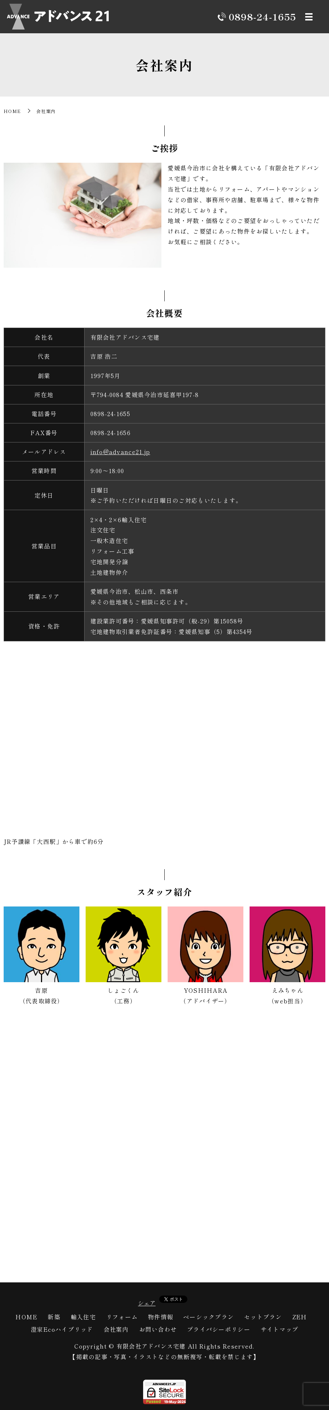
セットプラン (263, 1316)
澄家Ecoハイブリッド (62, 1329)
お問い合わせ (158, 1329)
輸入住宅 (83, 1316)
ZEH (299, 1316)
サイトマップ (280, 1329)
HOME (12, 111)
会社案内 (116, 1329)
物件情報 (160, 1316)
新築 (54, 1316)
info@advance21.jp (120, 451)
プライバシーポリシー (218, 1329)
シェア (147, 1302)
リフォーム (122, 1316)
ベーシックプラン (208, 1316)
